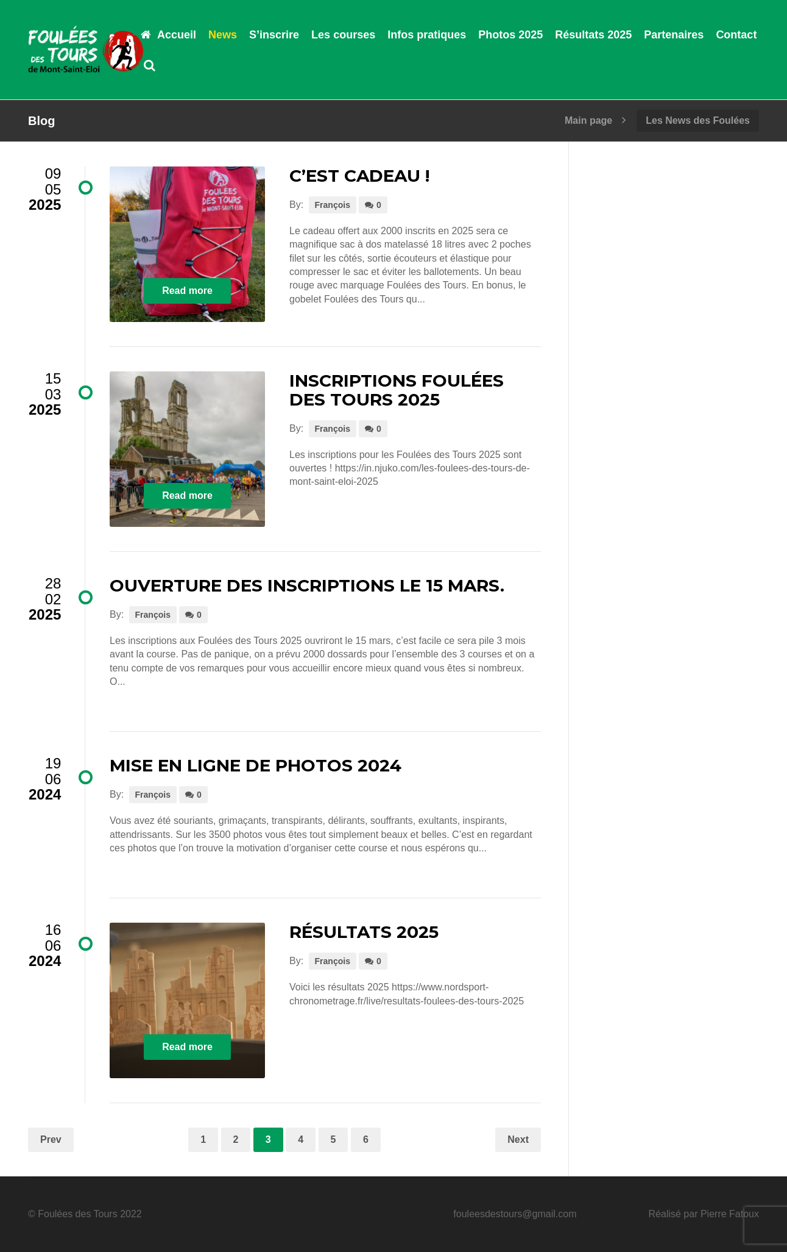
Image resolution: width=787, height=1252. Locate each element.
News (222, 35)
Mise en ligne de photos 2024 (255, 765)
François (332, 205)
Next (518, 1139)
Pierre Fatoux (730, 1214)
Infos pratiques (426, 35)
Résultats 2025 (593, 35)
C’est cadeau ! (359, 175)
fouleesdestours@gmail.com (514, 1214)
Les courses (343, 35)
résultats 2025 (364, 931)
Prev (51, 1139)
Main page (588, 120)
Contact (736, 35)
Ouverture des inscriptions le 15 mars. (307, 585)
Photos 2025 (510, 35)
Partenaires (674, 35)
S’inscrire (274, 35)
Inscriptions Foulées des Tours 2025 (396, 390)
